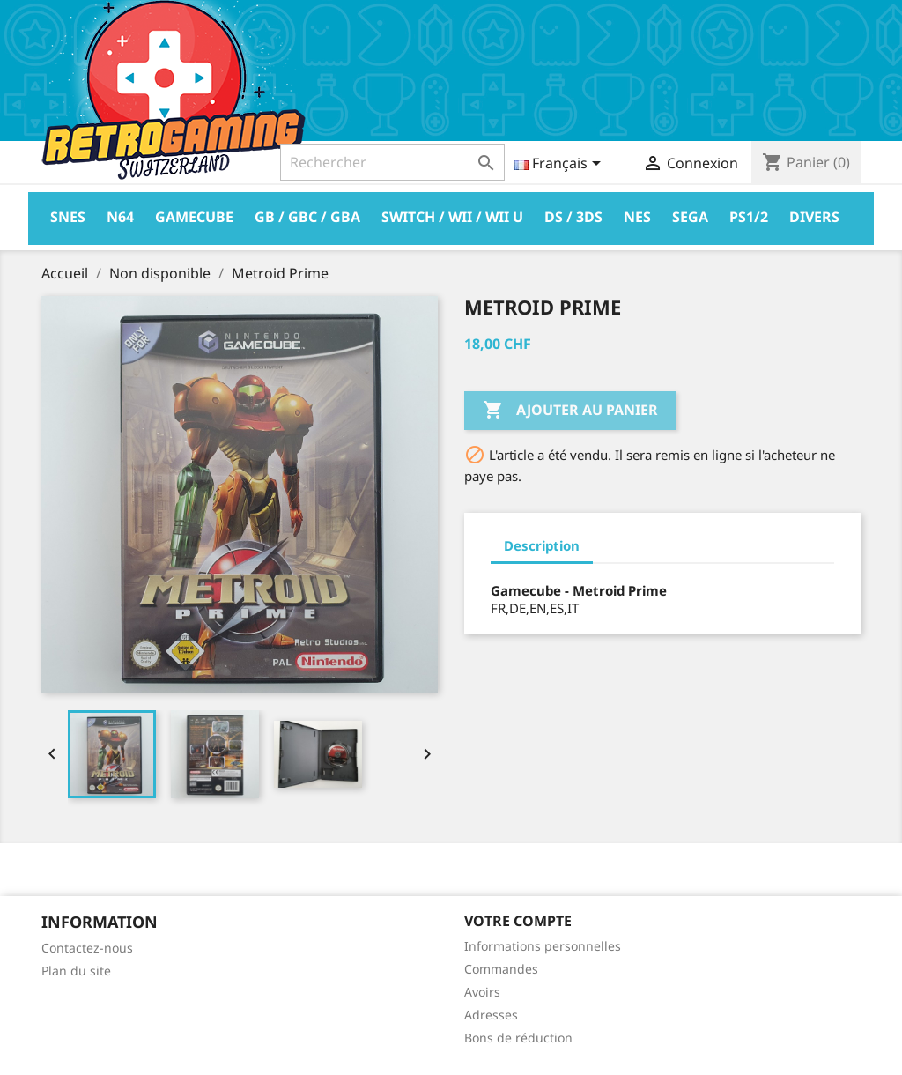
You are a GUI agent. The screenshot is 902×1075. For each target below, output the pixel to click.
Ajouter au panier (570, 410)
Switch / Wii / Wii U (452, 216)
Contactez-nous (87, 947)
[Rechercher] (392, 162)
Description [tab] (542, 545)
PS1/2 (748, 216)
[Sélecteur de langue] (560, 164)
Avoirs (482, 991)
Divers (814, 216)
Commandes (501, 968)
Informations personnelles (542, 946)
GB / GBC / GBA (307, 216)
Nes (637, 216)
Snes (67, 216)
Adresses (491, 1014)
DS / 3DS (573, 216)
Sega (690, 216)
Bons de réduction (518, 1037)
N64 (120, 216)
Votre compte (518, 920)
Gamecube (194, 216)
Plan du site (76, 970)
